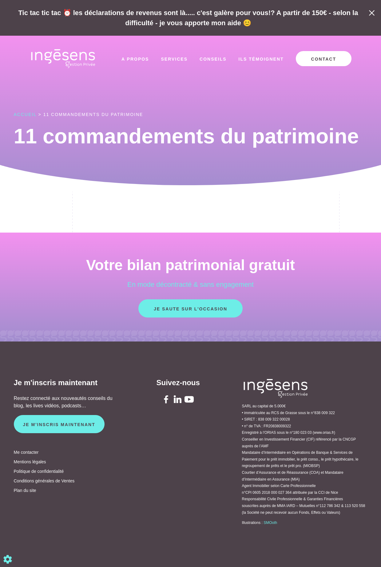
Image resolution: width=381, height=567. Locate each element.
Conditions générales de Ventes (44, 480)
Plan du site (25, 490)
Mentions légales (30, 461)
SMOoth (270, 523)
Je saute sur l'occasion (190, 308)
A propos (135, 59)
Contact (323, 59)
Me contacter (26, 452)
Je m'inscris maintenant (59, 424)
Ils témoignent (261, 59)
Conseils (213, 59)
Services (174, 59)
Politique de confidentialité (39, 471)
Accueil (25, 114)
